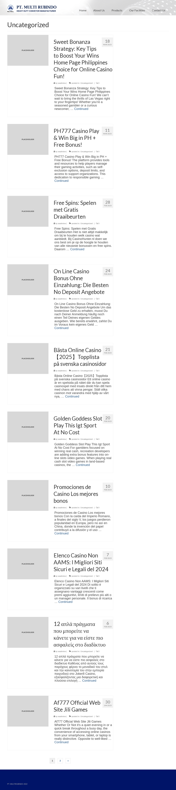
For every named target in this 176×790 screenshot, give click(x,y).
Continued (81, 109)
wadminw (62, 83)
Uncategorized (86, 83)
